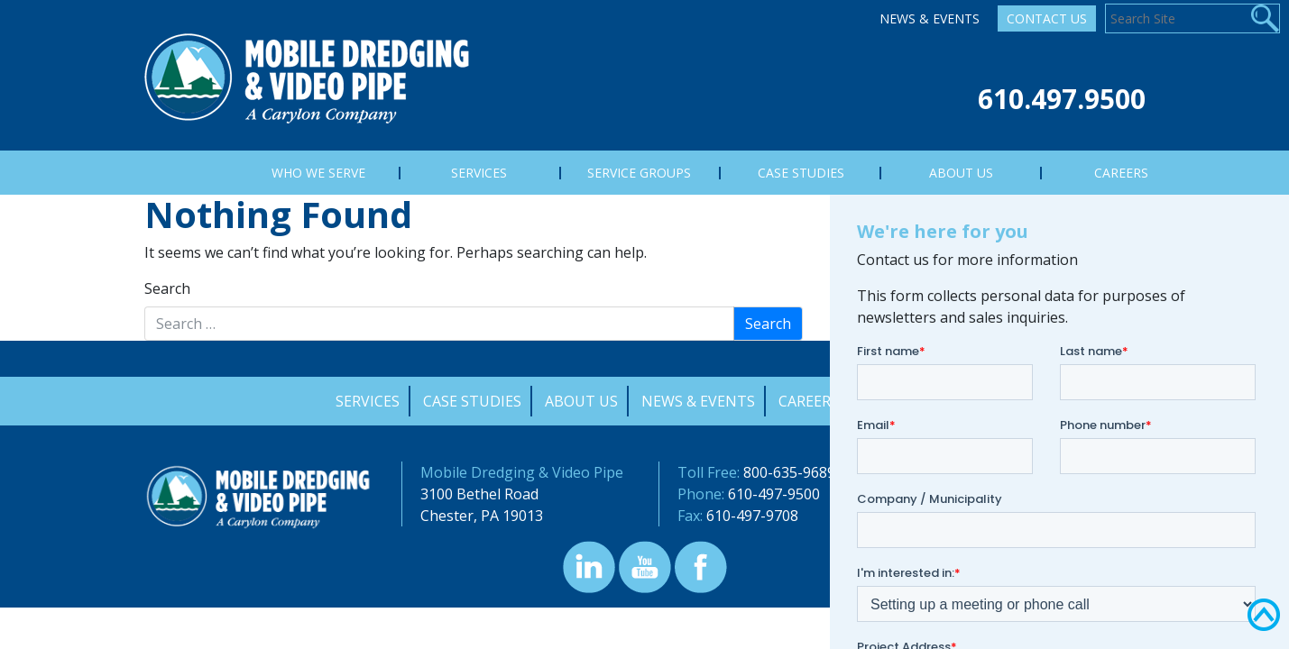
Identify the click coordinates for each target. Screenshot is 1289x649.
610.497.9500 (1062, 98)
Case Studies (472, 401)
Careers (808, 401)
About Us (581, 401)
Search (167, 288)
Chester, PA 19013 (481, 516)
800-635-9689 (789, 472)
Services (368, 401)
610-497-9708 (752, 516)
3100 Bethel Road (479, 494)
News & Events (929, 18)
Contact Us (1047, 18)
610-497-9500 (774, 494)
